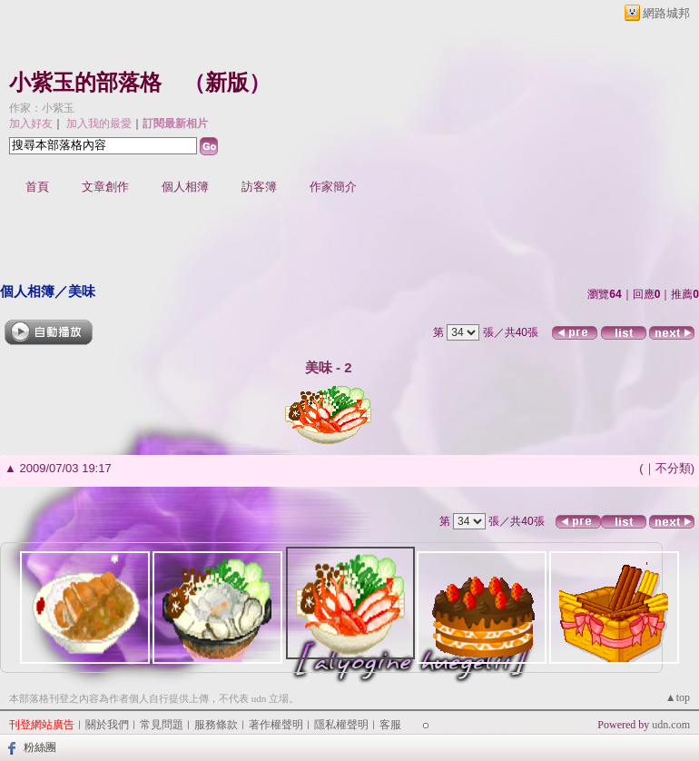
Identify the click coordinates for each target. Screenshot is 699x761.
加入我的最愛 (99, 123)
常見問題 (161, 724)
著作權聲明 (276, 724)
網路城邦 (666, 13)
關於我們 (107, 724)
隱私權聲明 (341, 724)
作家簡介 (333, 186)
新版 (227, 82)
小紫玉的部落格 (85, 82)
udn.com (671, 724)
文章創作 (105, 186)
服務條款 (216, 724)
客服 (390, 724)
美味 (81, 291)
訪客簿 (259, 186)
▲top (677, 697)
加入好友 (31, 123)
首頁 (37, 186)
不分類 (673, 468)
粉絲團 (40, 747)
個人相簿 (185, 186)
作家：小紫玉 (41, 108)
